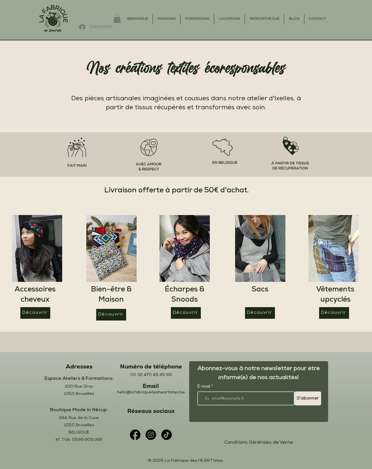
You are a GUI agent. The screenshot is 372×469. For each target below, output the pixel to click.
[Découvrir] (35, 313)
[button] (117, 18)
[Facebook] (135, 434)
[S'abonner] (307, 398)
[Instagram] (151, 434)
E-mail (204, 387)
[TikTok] (166, 434)
